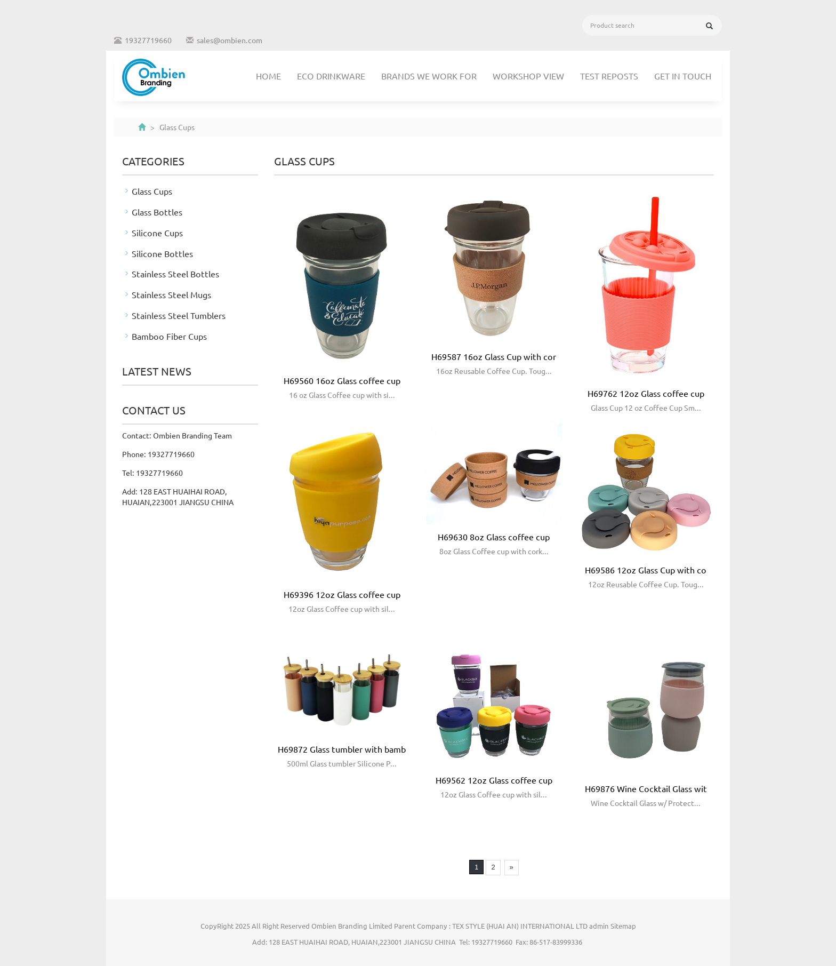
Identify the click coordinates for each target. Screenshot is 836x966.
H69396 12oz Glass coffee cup (342, 594)
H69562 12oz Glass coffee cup (494, 780)
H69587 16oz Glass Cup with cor (493, 356)
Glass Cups (152, 191)
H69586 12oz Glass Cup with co (645, 569)
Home (268, 75)
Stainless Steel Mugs (171, 294)
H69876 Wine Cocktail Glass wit (646, 788)
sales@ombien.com (229, 40)
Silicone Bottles (162, 253)
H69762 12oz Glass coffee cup (646, 393)
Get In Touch (682, 75)
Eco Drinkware (331, 75)
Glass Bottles (157, 211)
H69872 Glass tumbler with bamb (342, 749)
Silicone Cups (157, 232)
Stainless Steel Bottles (175, 273)
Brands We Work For (429, 75)
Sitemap (623, 925)
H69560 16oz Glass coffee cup (342, 380)
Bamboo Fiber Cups (169, 336)
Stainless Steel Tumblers (179, 315)
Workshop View (528, 75)
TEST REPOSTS (609, 75)
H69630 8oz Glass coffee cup (494, 536)
